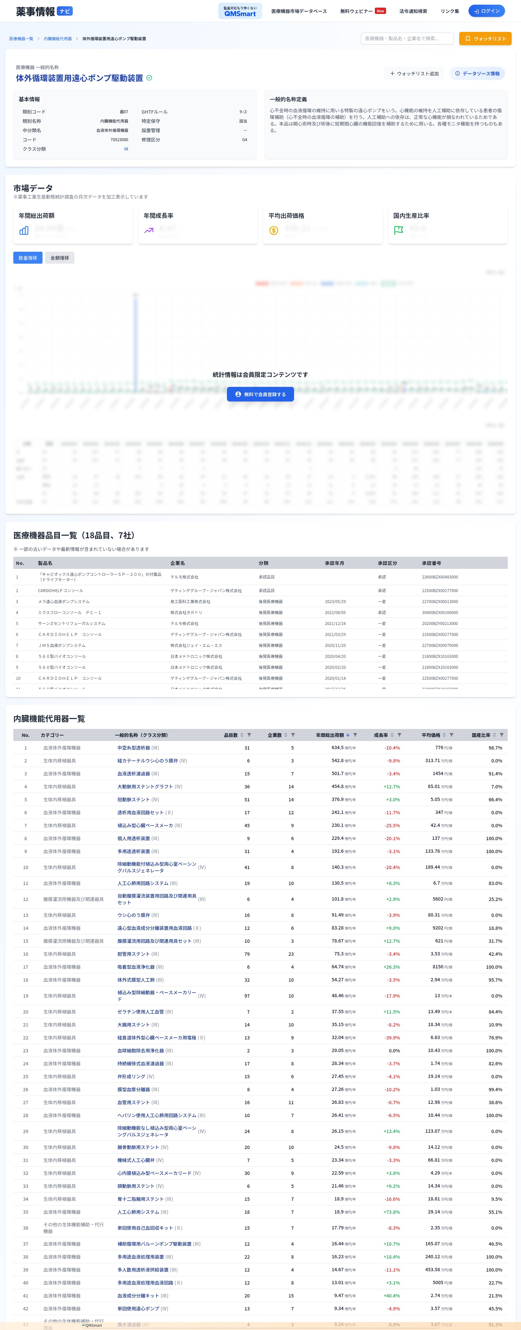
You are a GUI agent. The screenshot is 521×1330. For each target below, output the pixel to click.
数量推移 (28, 257)
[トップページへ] (44, 11)
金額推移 (60, 257)
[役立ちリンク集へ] (450, 11)
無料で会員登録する (260, 394)
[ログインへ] (487, 11)
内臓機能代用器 (58, 38)
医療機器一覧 (21, 38)
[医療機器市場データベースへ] (299, 11)
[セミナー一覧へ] (363, 11)
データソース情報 (477, 73)
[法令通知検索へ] (413, 11)
